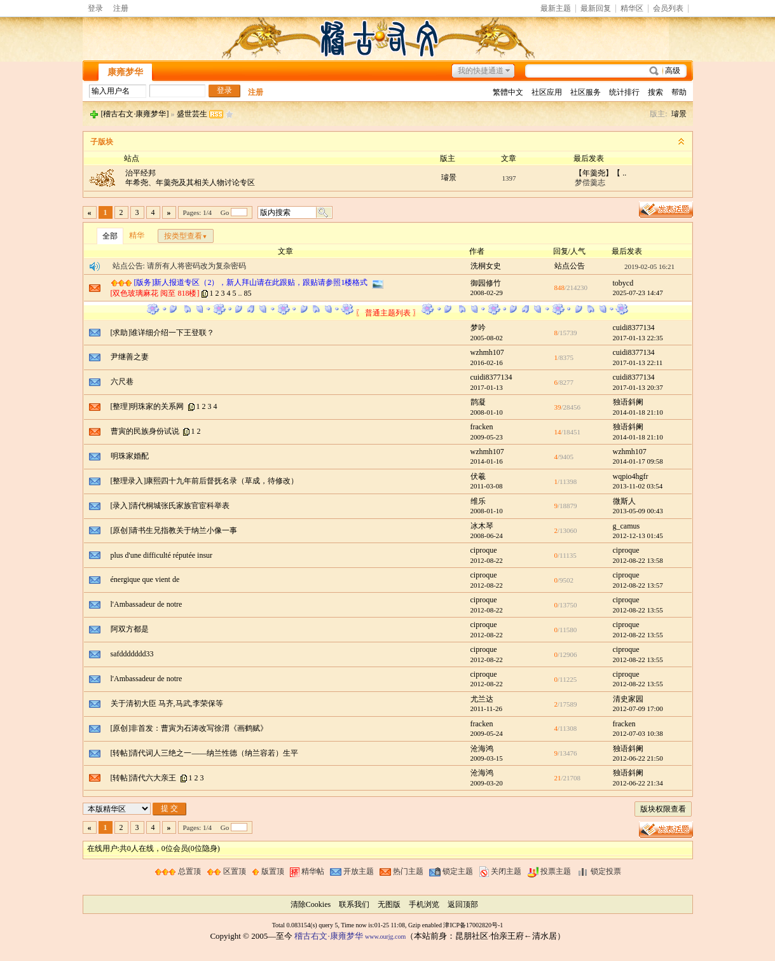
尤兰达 (481, 699)
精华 (136, 235)
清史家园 (628, 699)
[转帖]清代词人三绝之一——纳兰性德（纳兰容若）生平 (205, 753)
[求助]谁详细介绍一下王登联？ (163, 332)
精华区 (632, 8)
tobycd (623, 283)
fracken (481, 426)
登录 (95, 8)
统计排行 (624, 92)
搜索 (655, 92)
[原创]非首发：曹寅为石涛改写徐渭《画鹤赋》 (189, 728)
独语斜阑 (628, 402)
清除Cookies (311, 904)
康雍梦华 (125, 72)
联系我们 (354, 904)
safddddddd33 (132, 653)
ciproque (483, 550)
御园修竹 (485, 283)
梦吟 (478, 327)
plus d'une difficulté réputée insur (162, 555)
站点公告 (569, 265)
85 (248, 293)
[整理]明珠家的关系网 (147, 406)
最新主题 (555, 8)
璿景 (679, 113)
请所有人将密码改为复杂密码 (196, 265)
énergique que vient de (145, 579)
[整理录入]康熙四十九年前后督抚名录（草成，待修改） (205, 480)
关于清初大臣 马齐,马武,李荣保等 (167, 703)
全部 (110, 236)
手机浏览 (424, 904)
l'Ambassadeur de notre (146, 604)
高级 (672, 70)
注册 (120, 8)
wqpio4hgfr (630, 476)
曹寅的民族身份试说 (145, 431)
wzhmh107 (487, 352)
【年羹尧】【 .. (600, 173)
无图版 (389, 904)
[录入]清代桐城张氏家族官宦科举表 (170, 505)
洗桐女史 (485, 265)
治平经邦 (140, 173)
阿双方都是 (130, 629)
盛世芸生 (192, 113)
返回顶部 (463, 904)
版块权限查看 (663, 809)
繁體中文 (508, 92)
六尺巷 (122, 381)
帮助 (679, 92)
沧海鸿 (481, 748)
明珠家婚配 (130, 456)
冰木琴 (481, 526)
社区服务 (585, 92)
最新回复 (595, 8)
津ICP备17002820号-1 (473, 925)
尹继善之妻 (130, 356)
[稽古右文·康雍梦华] (135, 113)
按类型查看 (186, 236)
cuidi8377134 (634, 327)
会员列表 (668, 8)
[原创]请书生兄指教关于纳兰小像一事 (174, 530)
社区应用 (547, 92)
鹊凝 (478, 402)
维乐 (478, 501)
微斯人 (624, 501)
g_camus (626, 526)
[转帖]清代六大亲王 (144, 777)
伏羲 (478, 476)
